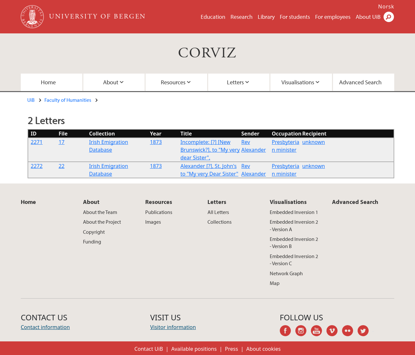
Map (274, 283)
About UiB (368, 16)
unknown (313, 142)
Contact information (45, 327)
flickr (350, 331)
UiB (31, 100)
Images (153, 222)
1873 (156, 142)
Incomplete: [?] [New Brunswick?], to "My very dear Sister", (210, 149)
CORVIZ (207, 53)
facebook (287, 331)
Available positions (194, 348)
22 (62, 166)
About (110, 82)
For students (295, 16)
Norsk (386, 6)
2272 (37, 166)
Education (213, 16)
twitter (365, 331)
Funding (92, 241)
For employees (332, 16)
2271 (37, 142)
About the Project (102, 222)
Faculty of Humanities (67, 100)
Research (242, 16)
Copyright (94, 232)
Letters (235, 82)
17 (62, 142)
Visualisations (297, 82)
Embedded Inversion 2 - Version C (294, 259)
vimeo (334, 331)
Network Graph (286, 273)
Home (48, 82)
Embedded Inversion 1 (294, 212)
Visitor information (173, 327)
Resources (173, 82)
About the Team (100, 212)
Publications (158, 212)
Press (231, 348)
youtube (318, 331)
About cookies (263, 348)
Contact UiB (148, 348)
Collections (219, 222)
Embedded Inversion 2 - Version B (294, 242)
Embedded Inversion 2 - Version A (294, 225)
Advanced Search (360, 82)
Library (266, 16)
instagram (303, 331)
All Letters (218, 212)
